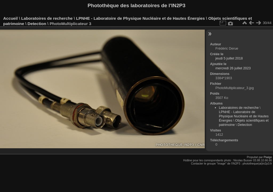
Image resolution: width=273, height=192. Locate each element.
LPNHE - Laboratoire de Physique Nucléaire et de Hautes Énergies (140, 18)
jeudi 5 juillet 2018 (229, 58)
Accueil (10, 18)
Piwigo (268, 157)
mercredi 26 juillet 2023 (233, 68)
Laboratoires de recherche (47, 18)
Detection (36, 23)
